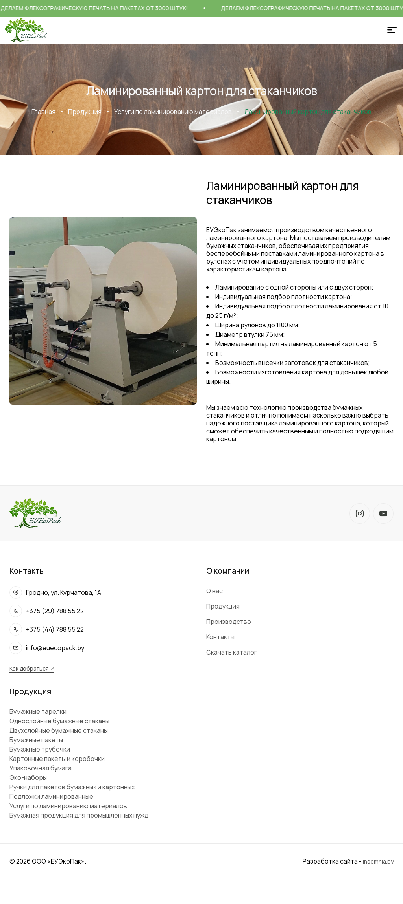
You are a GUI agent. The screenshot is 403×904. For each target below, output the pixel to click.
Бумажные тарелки (38, 711)
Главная (43, 112)
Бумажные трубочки (39, 749)
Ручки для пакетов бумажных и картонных (72, 787)
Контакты (220, 637)
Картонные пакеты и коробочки (57, 758)
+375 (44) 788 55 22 (55, 629)
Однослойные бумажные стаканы (59, 721)
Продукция (85, 112)
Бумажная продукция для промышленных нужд (78, 815)
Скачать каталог (231, 652)
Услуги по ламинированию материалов (173, 112)
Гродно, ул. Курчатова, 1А (63, 592)
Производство (228, 621)
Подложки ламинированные (51, 796)
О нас (214, 591)
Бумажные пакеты (36, 739)
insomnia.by (378, 861)
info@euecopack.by (55, 648)
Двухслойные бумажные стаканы (58, 730)
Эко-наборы (28, 777)
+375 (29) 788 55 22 (55, 611)
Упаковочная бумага (40, 768)
